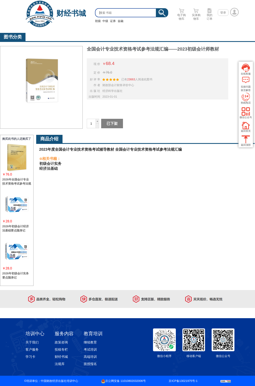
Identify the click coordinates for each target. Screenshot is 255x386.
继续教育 (90, 342)
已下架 (112, 123)
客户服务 (32, 349)
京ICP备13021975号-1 (183, 381)
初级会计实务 (50, 164)
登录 (223, 12)
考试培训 (90, 349)
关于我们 (32, 342)
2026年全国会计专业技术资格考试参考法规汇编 (16, 183)
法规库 (60, 364)
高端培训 (90, 356)
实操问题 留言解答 (246, 84)
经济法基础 (48, 168)
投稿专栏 (61, 349)
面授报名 (90, 364)
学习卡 (30, 356)
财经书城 (71, 13)
